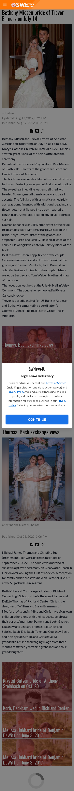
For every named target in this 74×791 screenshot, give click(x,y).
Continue (37, 419)
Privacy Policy (15, 391)
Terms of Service (56, 383)
